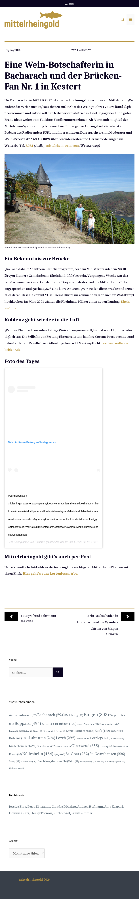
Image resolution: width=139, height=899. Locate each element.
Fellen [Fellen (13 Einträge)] (28, 731)
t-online (107, 342)
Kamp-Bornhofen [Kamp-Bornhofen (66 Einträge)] (80, 730)
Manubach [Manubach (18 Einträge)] (117, 738)
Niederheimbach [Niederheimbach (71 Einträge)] (22, 746)
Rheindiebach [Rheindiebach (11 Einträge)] (121, 746)
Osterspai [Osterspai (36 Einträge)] (107, 746)
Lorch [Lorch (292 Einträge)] (65, 737)
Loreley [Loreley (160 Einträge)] (100, 737)
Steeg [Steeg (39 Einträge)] (14, 761)
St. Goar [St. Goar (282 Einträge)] (77, 753)
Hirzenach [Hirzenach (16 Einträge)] (49, 730)
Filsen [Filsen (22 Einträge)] (37, 730)
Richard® (40, 542)
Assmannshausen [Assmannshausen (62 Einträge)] (23, 715)
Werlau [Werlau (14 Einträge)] (122, 761)
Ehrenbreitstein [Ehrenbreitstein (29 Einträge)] (109, 723)
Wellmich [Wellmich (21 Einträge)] (110, 761)
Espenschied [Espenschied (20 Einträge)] (16, 730)
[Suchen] (58, 672)
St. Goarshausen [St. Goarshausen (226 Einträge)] (107, 753)
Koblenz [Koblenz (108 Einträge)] (18, 737)
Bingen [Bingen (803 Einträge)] (96, 714)
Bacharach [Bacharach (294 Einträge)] (51, 714)
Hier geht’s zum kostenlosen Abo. (50, 573)
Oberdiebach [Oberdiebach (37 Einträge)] (46, 746)
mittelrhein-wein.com (62, 145)
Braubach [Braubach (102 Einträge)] (65, 723)
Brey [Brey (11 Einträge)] (80, 724)
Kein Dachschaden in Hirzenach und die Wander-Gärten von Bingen (97, 622)
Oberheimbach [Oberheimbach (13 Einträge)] (63, 746)
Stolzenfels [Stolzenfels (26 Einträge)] (28, 761)
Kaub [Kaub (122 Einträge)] (102, 730)
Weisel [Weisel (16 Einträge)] (99, 761)
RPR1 (29, 145)
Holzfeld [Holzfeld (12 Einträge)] (60, 731)
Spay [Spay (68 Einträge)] (59, 754)
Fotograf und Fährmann (38, 615)
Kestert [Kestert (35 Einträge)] (116, 730)
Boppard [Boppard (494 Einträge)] (27, 723)
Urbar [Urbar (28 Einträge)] (73, 761)
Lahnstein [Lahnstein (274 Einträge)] (42, 737)
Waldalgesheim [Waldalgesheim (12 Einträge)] (86, 761)
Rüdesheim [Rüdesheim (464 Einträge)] (37, 753)
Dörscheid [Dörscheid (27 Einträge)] (91, 723)
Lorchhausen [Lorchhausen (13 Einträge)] (82, 738)
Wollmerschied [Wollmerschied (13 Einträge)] (16, 768)
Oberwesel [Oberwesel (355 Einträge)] (85, 745)
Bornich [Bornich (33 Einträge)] (47, 724)
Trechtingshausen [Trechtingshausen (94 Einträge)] (52, 761)
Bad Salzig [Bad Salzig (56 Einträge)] (74, 715)
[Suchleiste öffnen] (123, 19)
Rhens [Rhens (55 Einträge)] (15, 754)
